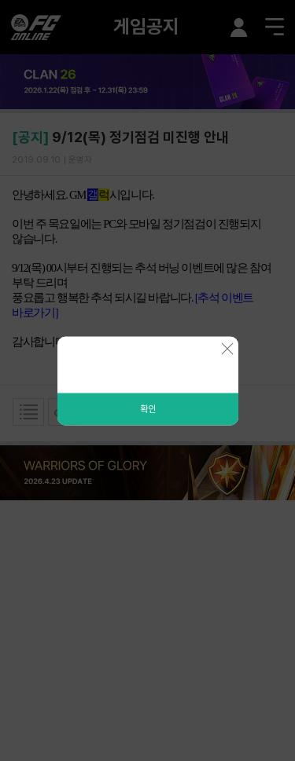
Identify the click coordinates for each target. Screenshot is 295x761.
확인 (148, 408)
